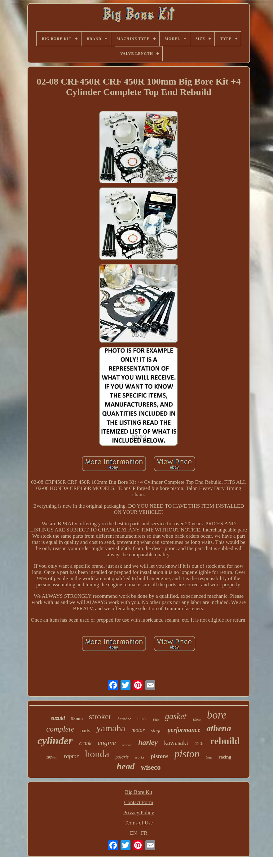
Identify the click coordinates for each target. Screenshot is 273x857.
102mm (52, 757)
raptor (71, 756)
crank (85, 743)
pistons (159, 756)
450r (199, 743)
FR (144, 833)
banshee (124, 718)
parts (85, 730)
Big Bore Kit (138, 792)
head (126, 766)
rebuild (225, 741)
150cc (197, 719)
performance (184, 729)
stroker (100, 716)
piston (187, 753)
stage (156, 730)
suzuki (58, 718)
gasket (176, 716)
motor (138, 730)
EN (133, 833)
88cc (156, 719)
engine (107, 742)
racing (224, 756)
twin (209, 757)
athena (218, 728)
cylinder (55, 740)
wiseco (151, 767)
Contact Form (138, 802)
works (139, 757)
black (142, 718)
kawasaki (176, 742)
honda (97, 753)
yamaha (110, 728)
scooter (127, 745)
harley (148, 742)
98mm (77, 718)
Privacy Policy (138, 812)
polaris (122, 756)
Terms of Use (139, 823)
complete (60, 729)
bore (217, 715)
